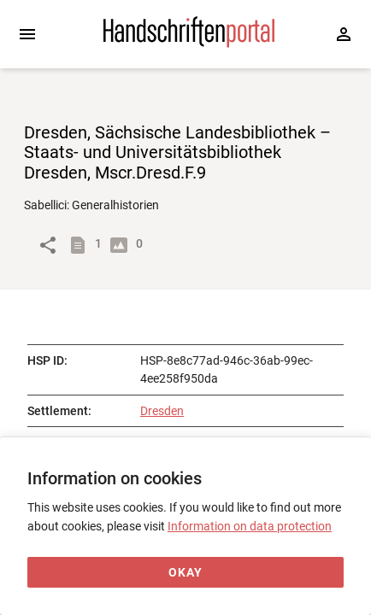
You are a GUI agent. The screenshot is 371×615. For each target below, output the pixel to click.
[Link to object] (48, 245)
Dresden (162, 411)
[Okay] (185, 573)
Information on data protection (250, 526)
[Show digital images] (122, 245)
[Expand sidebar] (27, 34)
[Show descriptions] (81, 245)
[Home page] (188, 43)
